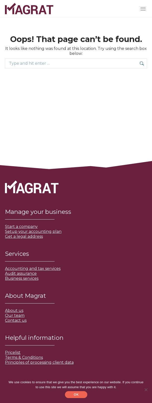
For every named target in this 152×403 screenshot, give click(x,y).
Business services (21, 278)
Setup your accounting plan (33, 231)
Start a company (21, 226)
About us (14, 310)
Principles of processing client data (39, 362)
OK (76, 394)
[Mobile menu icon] (143, 9)
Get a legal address (24, 236)
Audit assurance (21, 273)
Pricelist (13, 352)
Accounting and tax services (33, 268)
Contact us (16, 320)
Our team (15, 315)
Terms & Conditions (24, 357)
